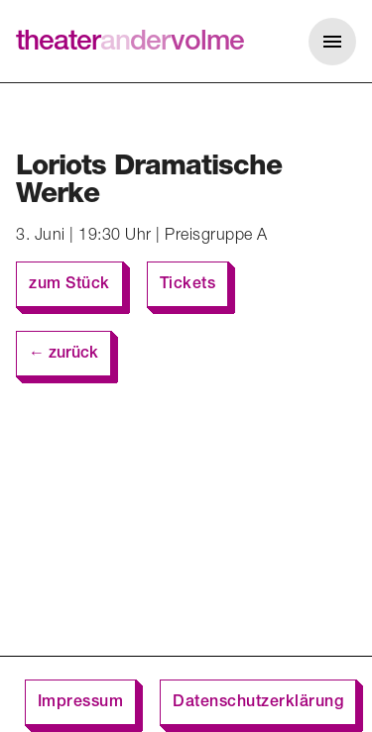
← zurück (63, 355)
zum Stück (69, 285)
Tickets (188, 285)
